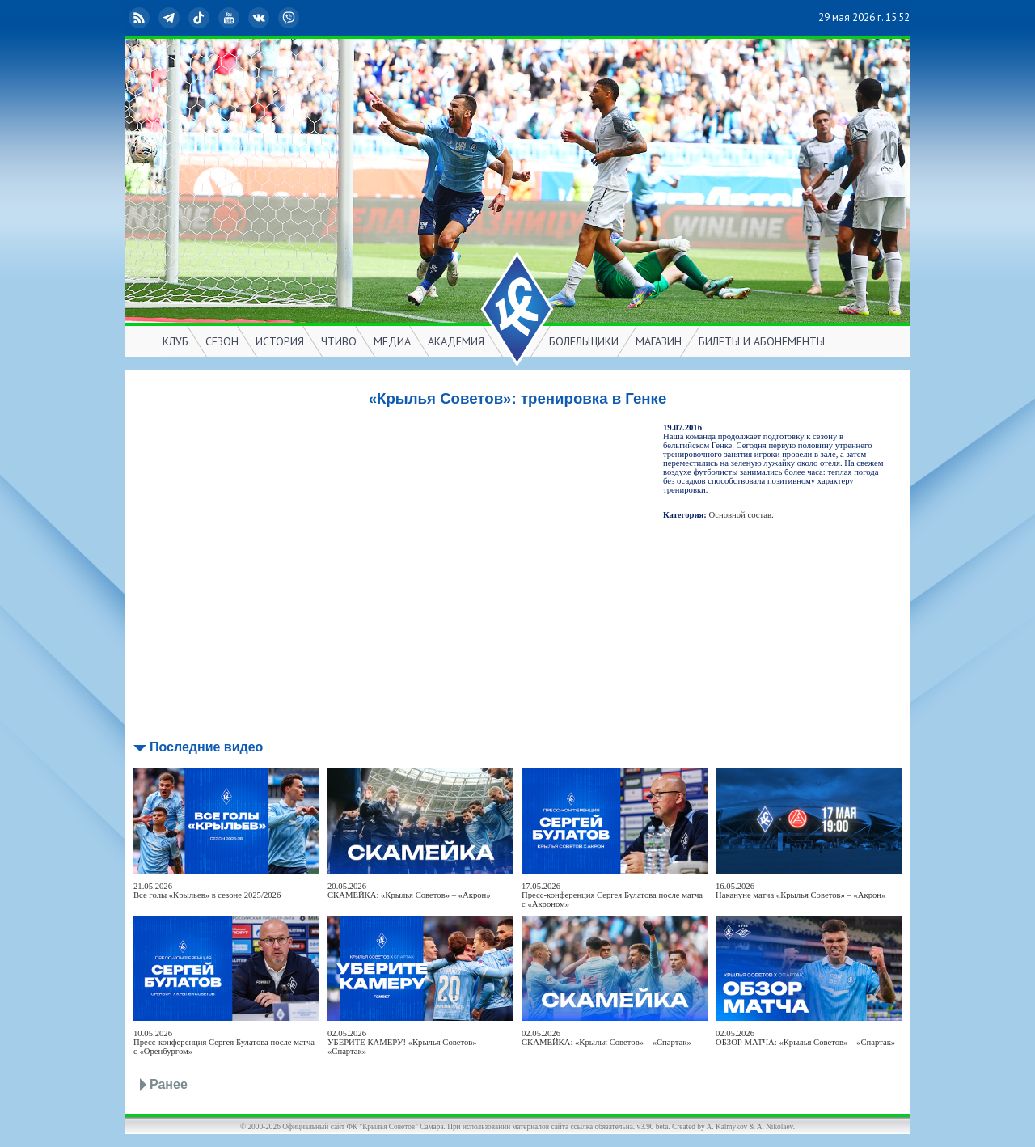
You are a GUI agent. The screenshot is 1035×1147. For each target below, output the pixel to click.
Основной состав (740, 514)
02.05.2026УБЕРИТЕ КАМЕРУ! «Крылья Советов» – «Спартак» (405, 1042)
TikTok (200, 17)
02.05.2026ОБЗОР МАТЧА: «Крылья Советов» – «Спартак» (805, 1038)
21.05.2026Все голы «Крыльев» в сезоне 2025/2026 (207, 890)
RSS (141, 17)
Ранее (169, 1084)
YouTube (230, 17)
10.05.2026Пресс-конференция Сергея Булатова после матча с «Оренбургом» (224, 1042)
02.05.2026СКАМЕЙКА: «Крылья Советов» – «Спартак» (606, 1038)
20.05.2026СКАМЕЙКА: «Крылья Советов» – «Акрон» (409, 890)
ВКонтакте (260, 17)
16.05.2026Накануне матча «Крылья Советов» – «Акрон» (800, 890)
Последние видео (206, 747)
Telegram (170, 17)
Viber (290, 17)
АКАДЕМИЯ (456, 341)
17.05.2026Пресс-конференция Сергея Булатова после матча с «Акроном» (612, 895)
